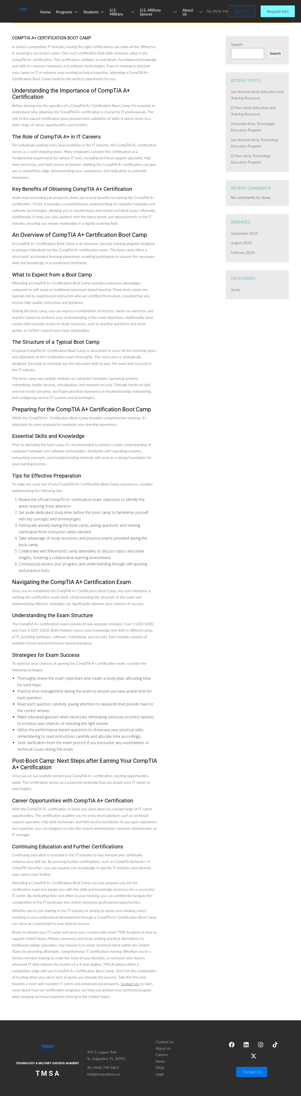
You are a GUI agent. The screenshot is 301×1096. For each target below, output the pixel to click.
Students (94, 11)
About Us (192, 12)
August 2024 (241, 242)
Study (235, 289)
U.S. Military (122, 12)
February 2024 (243, 252)
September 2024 (244, 233)
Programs (67, 11)
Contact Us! (130, 983)
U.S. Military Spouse (158, 12)
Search (237, 44)
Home (45, 11)
